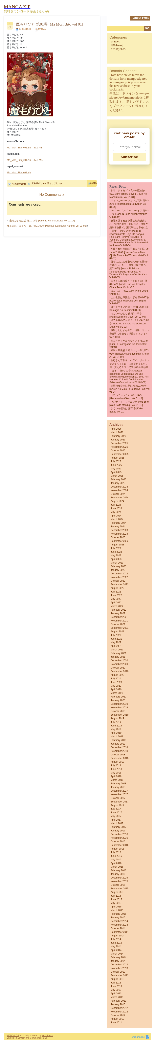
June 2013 (116, 986)
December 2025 (119, 443)
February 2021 (118, 653)
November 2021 (119, 620)
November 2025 (119, 446)
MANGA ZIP (13, 1035)
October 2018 (118, 754)
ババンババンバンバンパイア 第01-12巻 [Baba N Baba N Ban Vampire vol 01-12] (129, 214)
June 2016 (116, 856)
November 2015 (119, 881)
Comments (35, 1038)
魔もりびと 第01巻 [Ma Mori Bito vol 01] (49, 24)
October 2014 (118, 928)
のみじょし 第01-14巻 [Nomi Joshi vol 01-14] (128, 292)
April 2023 (116, 559)
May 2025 (116, 468)
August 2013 (117, 979)
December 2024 (119, 486)
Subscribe (129, 157)
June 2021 (116, 638)
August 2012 (117, 1018)
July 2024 (116, 504)
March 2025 (117, 475)
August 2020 (117, 675)
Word (44, 1035)
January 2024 (118, 526)
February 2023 (118, 566)
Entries (10, 1038)
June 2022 (116, 595)
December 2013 (119, 964)
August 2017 (117, 805)
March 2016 (117, 866)
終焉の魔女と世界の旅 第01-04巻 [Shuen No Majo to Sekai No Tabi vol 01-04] (129, 388)
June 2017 (116, 812)
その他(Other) (118, 49)
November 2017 (119, 794)
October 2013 (118, 971)
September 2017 (120, 801)
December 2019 (119, 704)
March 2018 (117, 780)
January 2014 (118, 961)
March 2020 (117, 693)
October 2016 (118, 841)
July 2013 (116, 982)
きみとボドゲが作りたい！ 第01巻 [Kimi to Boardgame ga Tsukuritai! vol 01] (128, 343)
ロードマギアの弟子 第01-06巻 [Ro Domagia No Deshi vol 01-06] (129, 309)
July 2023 (116, 548)
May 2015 (116, 903)
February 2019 (118, 740)
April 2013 (116, 993)
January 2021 (118, 656)
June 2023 (116, 551)
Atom (22, 1038)
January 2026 (118, 439)
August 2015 (117, 892)
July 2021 (116, 635)
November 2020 (119, 664)
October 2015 (118, 885)
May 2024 (116, 512)
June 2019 (116, 725)
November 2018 (119, 751)
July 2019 (116, 722)
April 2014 (116, 950)
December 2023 (119, 530)
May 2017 (116, 816)
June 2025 (116, 465)
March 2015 (117, 910)
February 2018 (118, 783)
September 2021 (120, 627)
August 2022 (117, 588)
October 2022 (118, 580)
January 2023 (118, 570)
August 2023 (117, 544)
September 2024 (120, 497)
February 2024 (118, 523)
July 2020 (116, 678)
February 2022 (118, 609)
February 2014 (118, 957)
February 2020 (118, 696)
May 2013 (116, 990)
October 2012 (118, 1015)
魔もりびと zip (54, 183)
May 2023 (116, 555)
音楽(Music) (117, 45)
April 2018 (116, 776)
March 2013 (117, 997)
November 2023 (119, 533)
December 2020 (119, 660)
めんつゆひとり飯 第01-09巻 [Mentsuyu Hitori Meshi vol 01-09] (127, 315)
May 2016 (116, 859)
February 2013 (118, 1000)
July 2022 (116, 591)
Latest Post (140, 17)
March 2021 (117, 649)
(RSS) (17, 1038)
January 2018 (118, 787)
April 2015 (116, 906)
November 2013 (119, 968)
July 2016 (116, 852)
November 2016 (119, 837)
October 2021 (118, 624)
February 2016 (118, 870)
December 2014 (119, 921)
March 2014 (117, 953)
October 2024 (118, 494)
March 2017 (117, 823)
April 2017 (116, 819)
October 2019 (118, 711)
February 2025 (118, 479)
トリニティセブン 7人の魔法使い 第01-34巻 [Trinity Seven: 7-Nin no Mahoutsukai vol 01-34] (128, 194)
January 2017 (118, 830)
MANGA (42, 29)
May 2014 (116, 946)
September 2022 (120, 584)
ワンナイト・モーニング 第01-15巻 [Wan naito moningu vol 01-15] (129, 403)
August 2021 (117, 631)
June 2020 (116, 682)
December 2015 (119, 877)
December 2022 (119, 573)
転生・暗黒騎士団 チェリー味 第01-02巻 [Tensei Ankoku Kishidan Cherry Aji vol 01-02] (129, 353)
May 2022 (116, 599)
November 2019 (119, 707)
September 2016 (120, 845)
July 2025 (116, 461)
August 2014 (117, 935)
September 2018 (120, 758)
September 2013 (120, 975)
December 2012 (119, 1008)
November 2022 (119, 577)
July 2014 (116, 939)
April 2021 (116, 646)
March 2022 (117, 606)
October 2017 (118, 798)
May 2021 (116, 642)
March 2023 (117, 562)
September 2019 (120, 714)
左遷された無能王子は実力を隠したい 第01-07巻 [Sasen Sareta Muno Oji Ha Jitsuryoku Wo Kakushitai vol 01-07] (129, 253)
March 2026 (117, 432)
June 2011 (116, 1022)
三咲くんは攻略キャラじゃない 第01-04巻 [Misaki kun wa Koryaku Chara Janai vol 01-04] (128, 284)
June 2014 (116, 942)
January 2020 (118, 700)
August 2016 (117, 848)
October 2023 (118, 537)
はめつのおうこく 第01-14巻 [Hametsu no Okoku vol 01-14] (126, 397)
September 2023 (120, 541)
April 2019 (116, 732)
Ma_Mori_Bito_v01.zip (19, 172)
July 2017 (116, 809)
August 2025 (117, 457)
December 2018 (119, 747)
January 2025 (118, 483)
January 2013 (118, 1004)
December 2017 (119, 790)
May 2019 (116, 729)
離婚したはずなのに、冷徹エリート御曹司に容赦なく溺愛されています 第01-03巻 (129, 333)
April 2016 (116, 863)
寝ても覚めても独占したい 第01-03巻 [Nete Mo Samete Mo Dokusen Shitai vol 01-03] (129, 323)
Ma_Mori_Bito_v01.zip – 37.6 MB (25, 147)
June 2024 (116, 508)
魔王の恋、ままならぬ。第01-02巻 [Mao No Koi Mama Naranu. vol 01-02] (47, 225)
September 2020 (120, 671)
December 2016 (119, 834)
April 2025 (116, 472)
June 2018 (116, 769)
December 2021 (119, 617)
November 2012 (119, 1011)
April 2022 (116, 602)
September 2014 (120, 932)
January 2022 (118, 613)
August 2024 (117, 501)
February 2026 (118, 436)
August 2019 (117, 718)
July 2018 (116, 765)
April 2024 (116, 515)
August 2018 (117, 761)
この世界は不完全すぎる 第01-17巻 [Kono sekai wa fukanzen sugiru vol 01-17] (129, 300)
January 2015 (118, 917)
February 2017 (118, 827)
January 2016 (118, 874)
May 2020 (116, 685)
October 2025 (118, 450)
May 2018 (116, 772)
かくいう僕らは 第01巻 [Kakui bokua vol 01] (126, 410)
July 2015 (116, 895)
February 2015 (118, 913)
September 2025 (120, 454)
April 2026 (116, 428)
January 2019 (118, 743)
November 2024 (119, 490)
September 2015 (120, 888)
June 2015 (116, 899)
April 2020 (116, 689)
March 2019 (117, 736)
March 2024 (117, 519)
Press (50, 1035)
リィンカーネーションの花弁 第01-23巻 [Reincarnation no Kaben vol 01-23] (129, 204)
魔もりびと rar (38, 183)
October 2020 (118, 667)
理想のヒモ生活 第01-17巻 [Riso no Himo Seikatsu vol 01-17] (42, 220)
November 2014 (119, 924)
